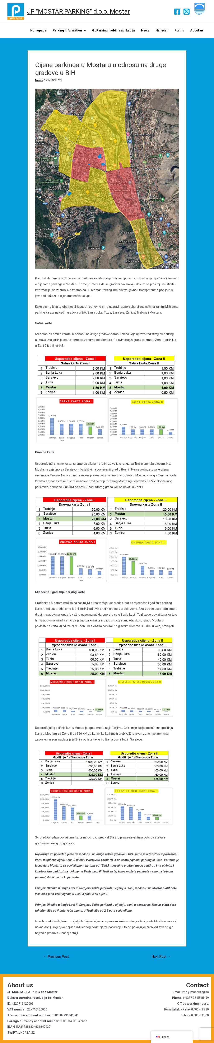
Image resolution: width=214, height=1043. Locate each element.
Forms (179, 30)
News (145, 30)
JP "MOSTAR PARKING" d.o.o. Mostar (78, 11)
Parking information (69, 30)
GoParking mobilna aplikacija (113, 30)
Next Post (161, 957)
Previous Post (56, 957)
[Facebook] (177, 11)
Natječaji (161, 30)
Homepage (38, 30)
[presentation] (84, 30)
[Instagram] (186, 11)
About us (197, 30)
